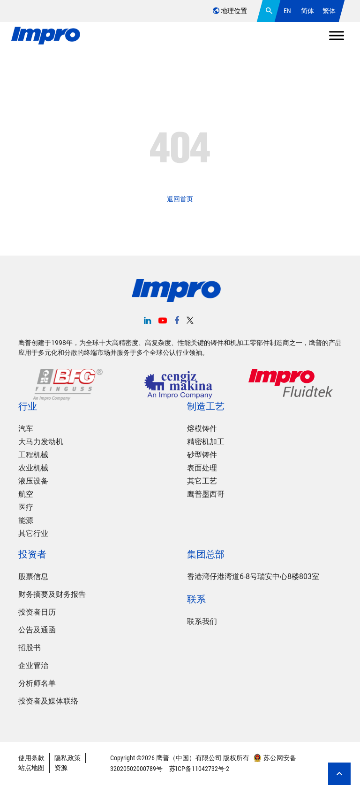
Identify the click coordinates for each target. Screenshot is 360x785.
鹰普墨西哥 (206, 494)
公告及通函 (37, 630)
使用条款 (31, 758)
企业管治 (33, 665)
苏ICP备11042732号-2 (198, 768)
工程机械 (33, 455)
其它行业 (33, 533)
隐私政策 (67, 758)
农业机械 (33, 468)
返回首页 (180, 199)
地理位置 (230, 11)
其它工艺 (202, 481)
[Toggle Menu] (336, 35)
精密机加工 (206, 442)
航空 (25, 494)
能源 (25, 520)
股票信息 (33, 576)
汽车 (25, 429)
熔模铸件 (202, 429)
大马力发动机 (40, 442)
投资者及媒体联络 (48, 701)
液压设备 (33, 481)
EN (287, 10)
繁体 (329, 10)
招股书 (29, 648)
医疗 (25, 507)
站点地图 (31, 768)
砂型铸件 (202, 455)
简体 (307, 10)
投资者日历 (37, 612)
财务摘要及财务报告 (52, 594)
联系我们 (202, 621)
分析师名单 (37, 683)
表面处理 (202, 468)
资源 (61, 768)
